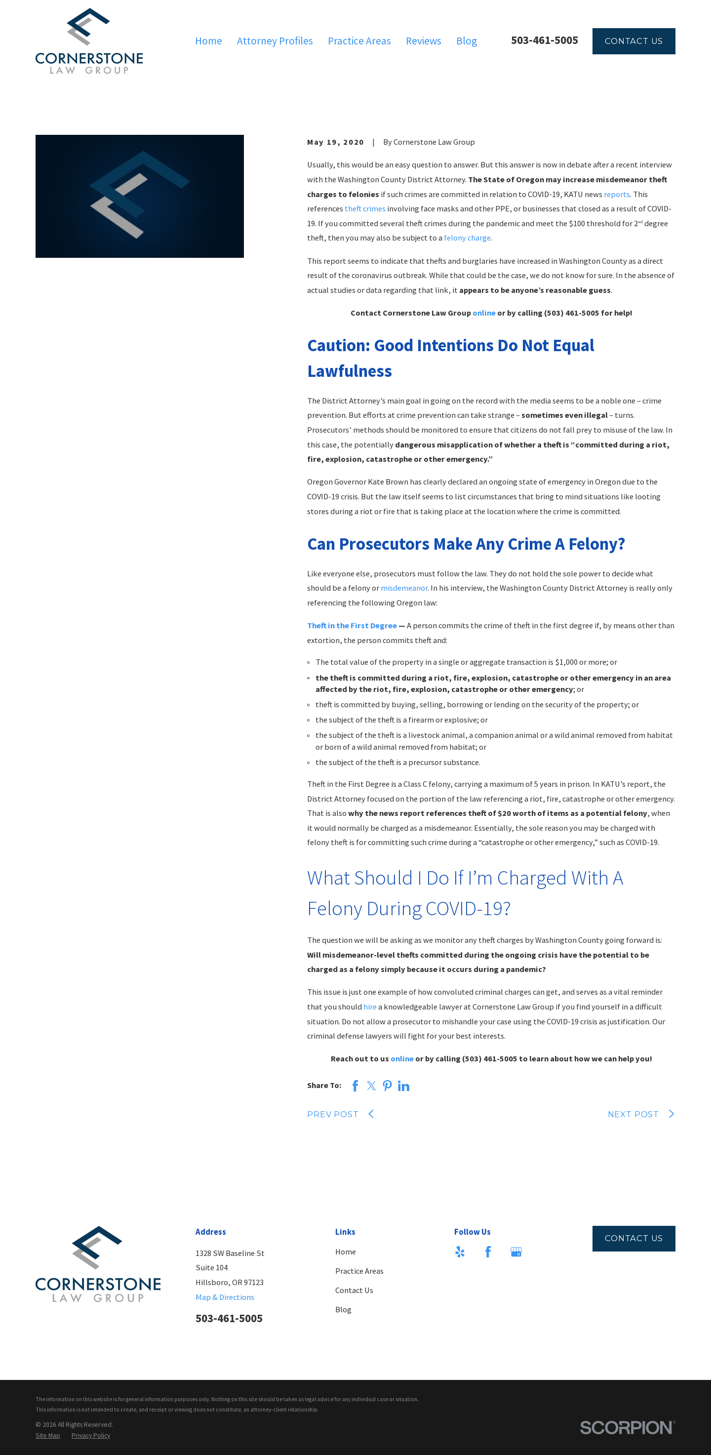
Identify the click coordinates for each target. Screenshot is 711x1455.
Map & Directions (225, 1297)
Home (345, 1251)
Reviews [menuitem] (423, 40)
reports (617, 194)
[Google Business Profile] (516, 1251)
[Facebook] (488, 1251)
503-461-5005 (544, 40)
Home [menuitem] (208, 40)
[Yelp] (460, 1251)
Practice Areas (359, 1271)
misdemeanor (404, 588)
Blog (343, 1309)
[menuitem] (48, 1435)
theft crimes (365, 208)
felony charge (467, 237)
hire (370, 1006)
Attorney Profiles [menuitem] (275, 40)
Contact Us (634, 41)
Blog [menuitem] (466, 40)
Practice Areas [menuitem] (359, 40)
